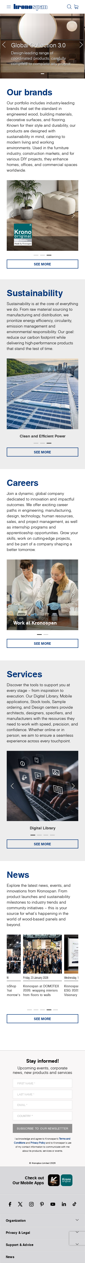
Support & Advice (42, 1244)
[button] (3, 39)
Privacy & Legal (42, 1232)
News (10, 1256)
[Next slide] (73, 215)
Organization (42, 1220)
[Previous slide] (12, 215)
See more (42, 264)
